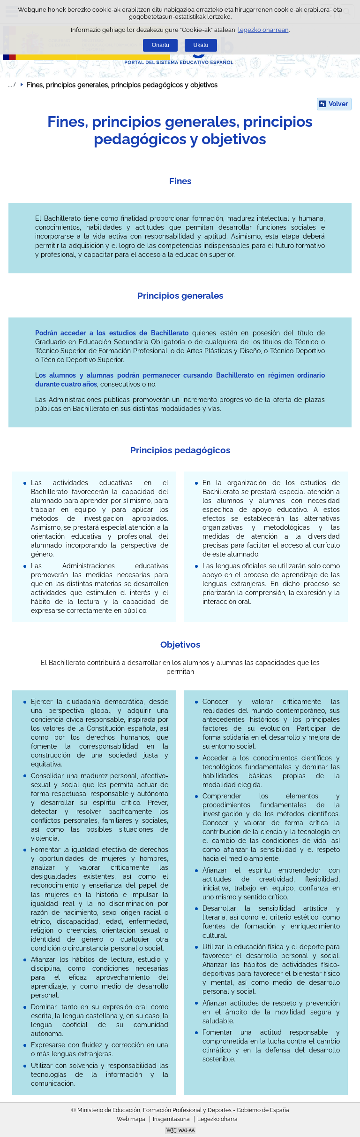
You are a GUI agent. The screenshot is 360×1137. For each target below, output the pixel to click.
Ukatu (201, 45)
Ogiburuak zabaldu (11, 84)
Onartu (160, 45)
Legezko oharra (217, 1119)
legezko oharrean (263, 29)
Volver (338, 104)
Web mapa (131, 1119)
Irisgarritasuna (171, 1119)
